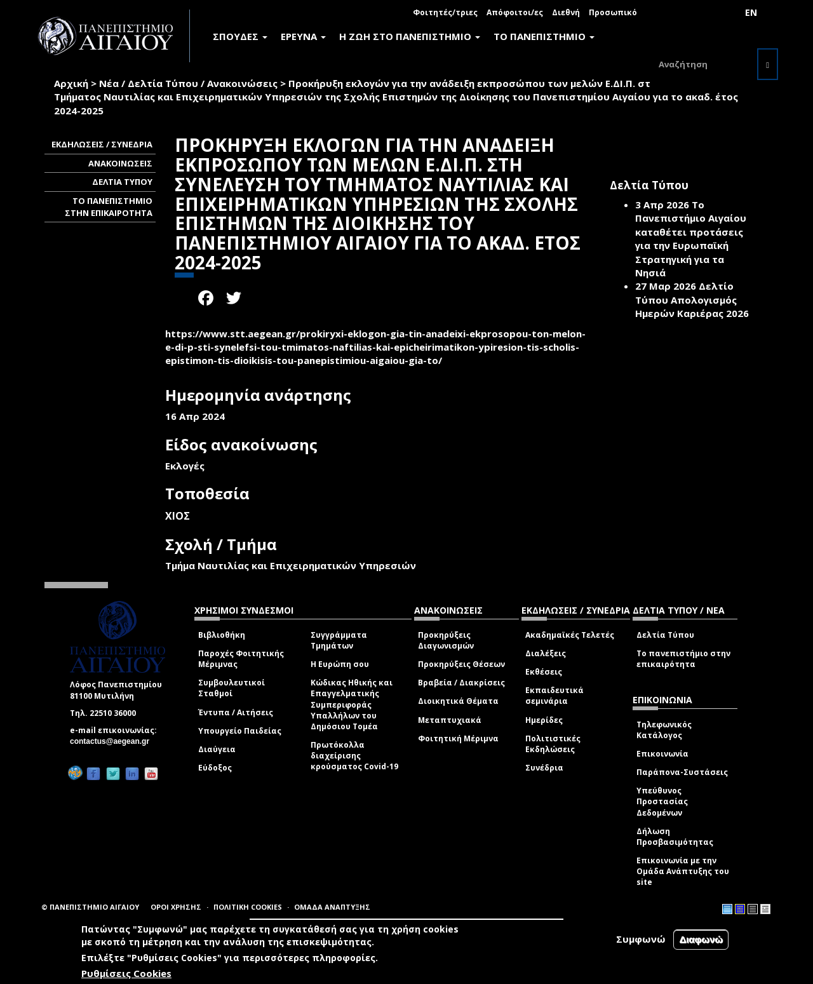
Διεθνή (566, 12)
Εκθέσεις (543, 671)
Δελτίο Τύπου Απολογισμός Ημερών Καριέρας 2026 (692, 300)
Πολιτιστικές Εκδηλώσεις (553, 744)
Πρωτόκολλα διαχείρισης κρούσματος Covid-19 (354, 755)
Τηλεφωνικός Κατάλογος (664, 730)
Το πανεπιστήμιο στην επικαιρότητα (683, 659)
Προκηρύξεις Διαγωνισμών (446, 640)
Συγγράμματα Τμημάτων (339, 640)
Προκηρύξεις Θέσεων (461, 664)
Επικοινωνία (662, 753)
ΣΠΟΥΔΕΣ (240, 36)
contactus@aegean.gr (113, 741)
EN (751, 12)
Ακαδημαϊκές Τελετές (569, 635)
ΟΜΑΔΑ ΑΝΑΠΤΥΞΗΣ (332, 907)
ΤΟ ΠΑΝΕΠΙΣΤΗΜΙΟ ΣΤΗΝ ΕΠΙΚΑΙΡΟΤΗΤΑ (108, 207)
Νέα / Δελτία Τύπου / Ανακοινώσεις (188, 83)
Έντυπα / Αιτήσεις (235, 712)
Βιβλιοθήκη (221, 635)
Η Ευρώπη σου (340, 664)
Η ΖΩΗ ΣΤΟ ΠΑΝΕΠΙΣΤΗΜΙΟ (409, 36)
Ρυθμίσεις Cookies (126, 973)
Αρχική (71, 83)
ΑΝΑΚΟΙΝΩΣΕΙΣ (120, 163)
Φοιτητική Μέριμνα (458, 738)
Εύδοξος (215, 767)
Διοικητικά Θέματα (458, 701)
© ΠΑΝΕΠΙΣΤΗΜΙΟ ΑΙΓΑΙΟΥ (90, 907)
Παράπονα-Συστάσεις (682, 772)
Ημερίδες (544, 720)
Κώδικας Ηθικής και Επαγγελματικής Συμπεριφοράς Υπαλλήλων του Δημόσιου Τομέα (352, 704)
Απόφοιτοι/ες (515, 12)
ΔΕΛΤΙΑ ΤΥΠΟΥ (122, 181)
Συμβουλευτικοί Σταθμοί (231, 688)
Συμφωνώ (641, 939)
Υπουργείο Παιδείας (239, 730)
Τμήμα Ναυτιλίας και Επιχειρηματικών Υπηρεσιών (290, 565)
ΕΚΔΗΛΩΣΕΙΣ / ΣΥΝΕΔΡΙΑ (101, 144)
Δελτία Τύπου (665, 635)
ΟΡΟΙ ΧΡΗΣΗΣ (176, 907)
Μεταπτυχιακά (449, 720)
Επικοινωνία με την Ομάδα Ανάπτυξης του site (682, 871)
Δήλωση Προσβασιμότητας (674, 836)
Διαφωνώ (701, 939)
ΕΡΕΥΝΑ (303, 36)
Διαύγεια (217, 749)
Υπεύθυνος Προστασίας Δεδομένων (662, 801)
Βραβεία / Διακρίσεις (461, 682)
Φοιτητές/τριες (445, 12)
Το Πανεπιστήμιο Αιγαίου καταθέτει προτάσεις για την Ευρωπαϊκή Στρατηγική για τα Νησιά (690, 238)
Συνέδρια (544, 767)
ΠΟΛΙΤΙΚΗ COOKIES (247, 907)
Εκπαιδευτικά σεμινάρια (554, 695)
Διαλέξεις (545, 653)
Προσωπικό (613, 12)
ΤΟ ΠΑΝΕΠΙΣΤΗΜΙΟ (544, 36)
